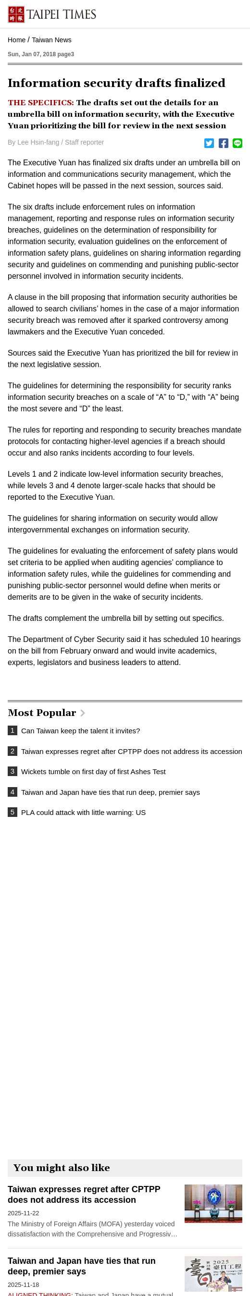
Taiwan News (51, 40)
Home (16, 40)
